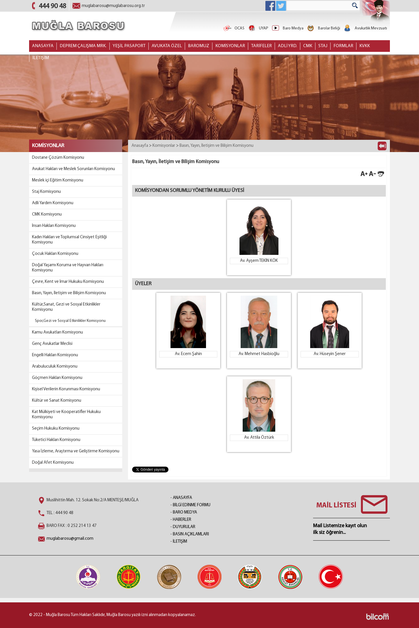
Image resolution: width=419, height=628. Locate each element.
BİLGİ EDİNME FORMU (191, 505)
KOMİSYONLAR (230, 46)
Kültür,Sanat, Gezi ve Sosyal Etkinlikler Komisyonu (66, 307)
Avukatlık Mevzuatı (365, 28)
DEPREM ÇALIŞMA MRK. (83, 46)
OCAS (233, 28)
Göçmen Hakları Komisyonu (57, 378)
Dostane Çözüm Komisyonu (58, 158)
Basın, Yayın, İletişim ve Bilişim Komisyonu (69, 293)
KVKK (364, 46)
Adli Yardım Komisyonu (52, 203)
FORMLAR (343, 46)
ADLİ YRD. (287, 46)
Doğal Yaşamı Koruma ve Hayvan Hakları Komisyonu (67, 268)
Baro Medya (287, 28)
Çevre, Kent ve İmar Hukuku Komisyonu (68, 282)
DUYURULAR (184, 527)
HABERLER (182, 520)
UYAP (257, 28)
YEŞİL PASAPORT (129, 46)
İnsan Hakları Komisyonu (54, 226)
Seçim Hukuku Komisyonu (55, 428)
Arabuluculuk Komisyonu (54, 366)
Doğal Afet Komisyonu (53, 463)
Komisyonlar (163, 146)
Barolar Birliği (323, 28)
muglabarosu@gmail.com (70, 539)
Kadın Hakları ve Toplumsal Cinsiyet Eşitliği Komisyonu (69, 240)
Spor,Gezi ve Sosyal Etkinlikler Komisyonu (70, 321)
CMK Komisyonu (47, 214)
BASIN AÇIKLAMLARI (191, 534)
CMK (307, 46)
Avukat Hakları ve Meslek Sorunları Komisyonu (73, 169)
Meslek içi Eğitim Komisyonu (57, 180)
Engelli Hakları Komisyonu (55, 355)
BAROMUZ (198, 46)
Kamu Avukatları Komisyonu (57, 332)
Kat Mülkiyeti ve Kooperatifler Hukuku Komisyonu (66, 414)
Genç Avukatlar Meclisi (52, 344)
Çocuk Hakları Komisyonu (55, 254)
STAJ (322, 46)
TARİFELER (261, 46)
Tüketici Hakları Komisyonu (56, 440)
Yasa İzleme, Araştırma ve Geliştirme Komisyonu (75, 451)
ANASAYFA (43, 46)
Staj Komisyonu (46, 192)
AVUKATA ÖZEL (167, 46)
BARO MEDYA (185, 512)
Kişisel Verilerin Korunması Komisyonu (66, 389)
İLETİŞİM (40, 58)
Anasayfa (140, 146)
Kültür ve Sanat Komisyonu (56, 400)
